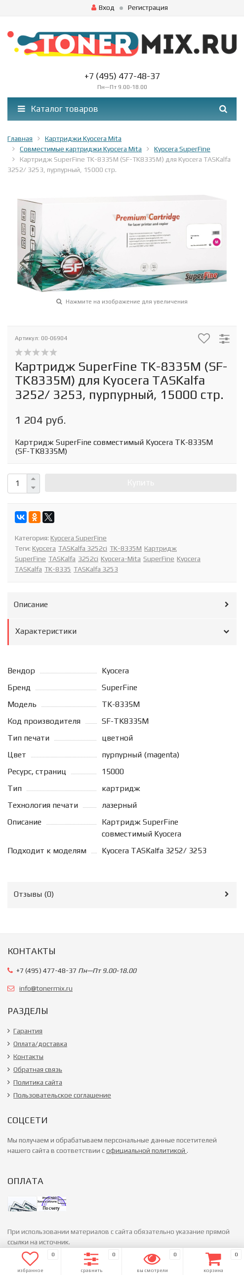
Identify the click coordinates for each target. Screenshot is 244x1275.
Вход (103, 7)
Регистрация (148, 7)
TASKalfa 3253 (96, 569)
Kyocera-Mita (121, 559)
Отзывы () (34, 894)
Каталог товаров (58, 109)
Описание (31, 604)
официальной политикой (146, 1150)
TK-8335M (126, 548)
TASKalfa (62, 559)
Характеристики (46, 631)
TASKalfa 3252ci (82, 548)
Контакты (28, 1056)
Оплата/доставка (40, 1044)
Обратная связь (37, 1069)
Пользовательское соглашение (62, 1095)
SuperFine (158, 559)
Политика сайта (37, 1082)
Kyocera (44, 548)
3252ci (88, 559)
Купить (140, 482)
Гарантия (27, 1031)
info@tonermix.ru (46, 988)
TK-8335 (57, 569)
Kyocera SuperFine (78, 538)
